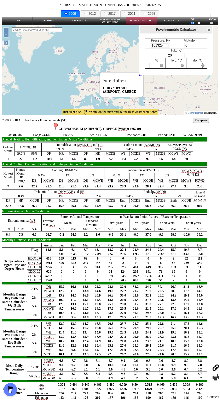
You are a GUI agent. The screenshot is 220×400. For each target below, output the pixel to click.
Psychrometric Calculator (110, 20)
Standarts (79, 20)
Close (209, 30)
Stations (48, 20)
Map (17, 20)
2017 (110, 13)
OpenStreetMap (195, 112)
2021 (129, 13)
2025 (149, 13)
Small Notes (172, 20)
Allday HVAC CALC (141, 20)
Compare (201, 120)
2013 (90, 13)
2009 (70, 13)
